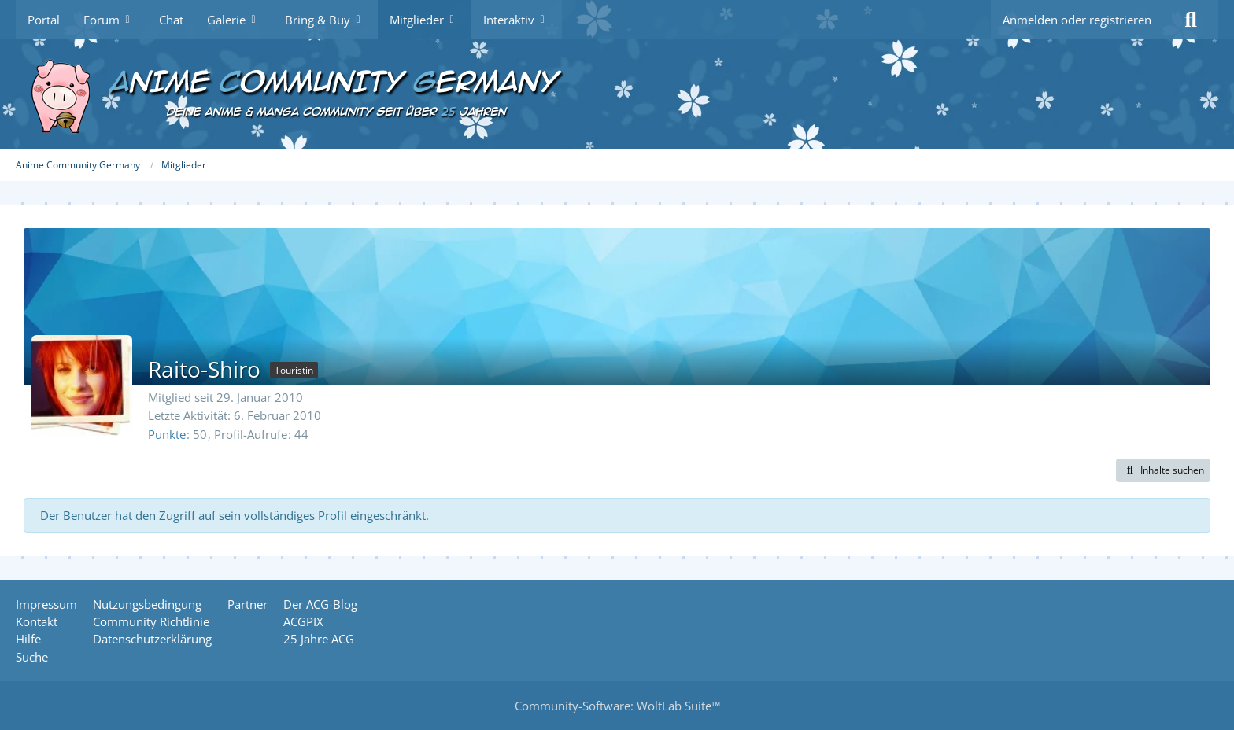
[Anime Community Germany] (617, 94)
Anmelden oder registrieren (1077, 20)
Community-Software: (617, 705)
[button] (1163, 470)
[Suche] (1190, 19)
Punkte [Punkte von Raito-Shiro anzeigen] (167, 434)
